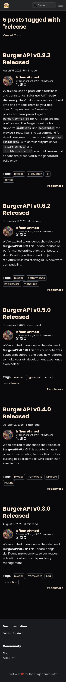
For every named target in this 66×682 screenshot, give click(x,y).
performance (36, 278)
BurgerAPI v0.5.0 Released (27, 313)
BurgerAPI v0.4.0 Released (27, 412)
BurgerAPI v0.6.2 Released (26, 209)
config (8, 180)
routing (9, 482)
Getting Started (13, 633)
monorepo (30, 284)
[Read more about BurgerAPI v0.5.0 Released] (55, 389)
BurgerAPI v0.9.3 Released (26, 58)
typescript (34, 377)
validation (10, 582)
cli (47, 174)
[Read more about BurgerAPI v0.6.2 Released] (55, 290)
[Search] (44, 5)
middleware (12, 284)
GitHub (8, 658)
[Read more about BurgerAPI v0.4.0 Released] (55, 489)
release (19, 174)
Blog (5, 653)
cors (48, 377)
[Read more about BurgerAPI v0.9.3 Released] (55, 186)
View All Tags (12, 35)
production (35, 174)
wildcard (51, 476)
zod (48, 576)
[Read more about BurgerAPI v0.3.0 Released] (55, 588)
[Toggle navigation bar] (60, 5)
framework (35, 476)
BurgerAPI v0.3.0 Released (26, 512)
